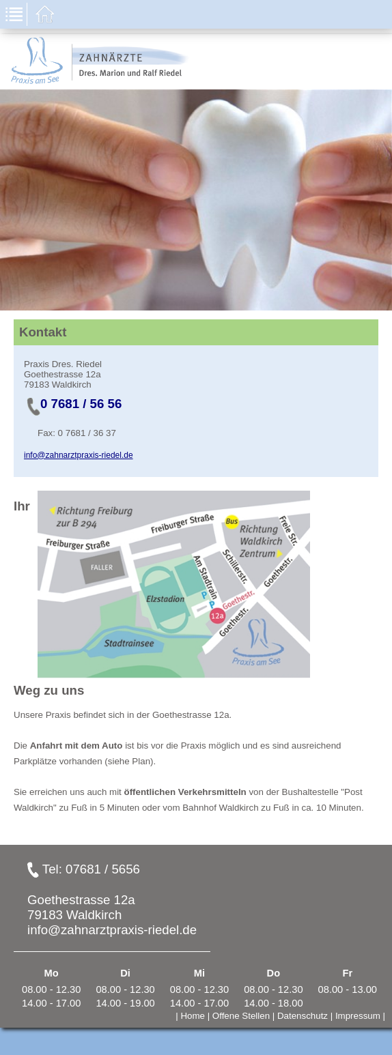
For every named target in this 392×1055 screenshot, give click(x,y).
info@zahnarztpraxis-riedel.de (78, 455)
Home (192, 1016)
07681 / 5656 (103, 869)
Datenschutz (302, 1016)
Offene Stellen (241, 1016)
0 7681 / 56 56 (81, 403)
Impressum (357, 1016)
